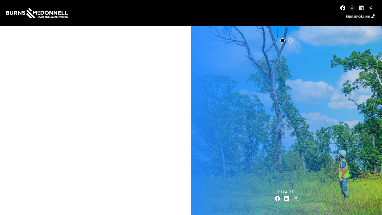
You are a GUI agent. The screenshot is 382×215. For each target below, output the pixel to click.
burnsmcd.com (360, 16)
